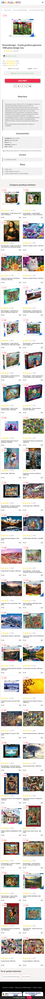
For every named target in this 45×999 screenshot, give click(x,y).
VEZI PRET (22, 80)
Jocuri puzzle (7, 10)
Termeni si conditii (8, 987)
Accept (29, 997)
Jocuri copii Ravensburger (20, 10)
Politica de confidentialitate (23, 987)
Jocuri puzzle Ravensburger (36, 10)
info (20, 217)
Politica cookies (37, 987)
